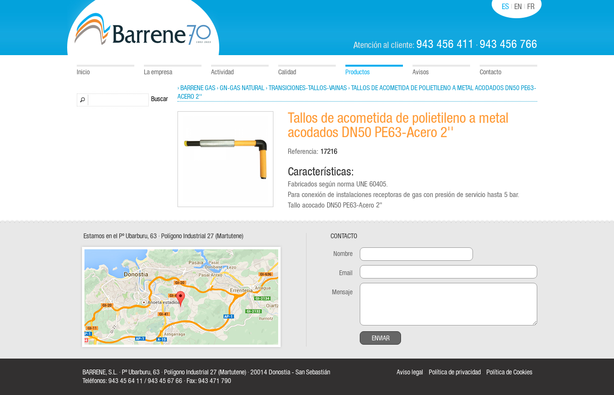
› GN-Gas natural (240, 88)
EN (518, 7)
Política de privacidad (455, 372)
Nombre (343, 254)
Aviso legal (410, 372)
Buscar (159, 99)
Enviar (381, 338)
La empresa (158, 72)
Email (346, 273)
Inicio (83, 72)
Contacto (490, 72)
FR (530, 7)
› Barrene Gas (196, 88)
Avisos (421, 72)
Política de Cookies (509, 372)
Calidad (287, 72)
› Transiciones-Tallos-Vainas (306, 88)
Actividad (222, 72)
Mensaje (342, 292)
